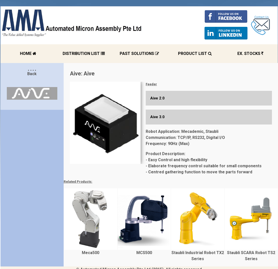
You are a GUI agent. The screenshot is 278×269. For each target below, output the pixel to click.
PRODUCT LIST (195, 53)
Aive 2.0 (157, 98)
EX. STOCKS (250, 53)
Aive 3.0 (157, 117)
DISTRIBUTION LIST (84, 53)
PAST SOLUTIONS (139, 53)
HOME (28, 53)
